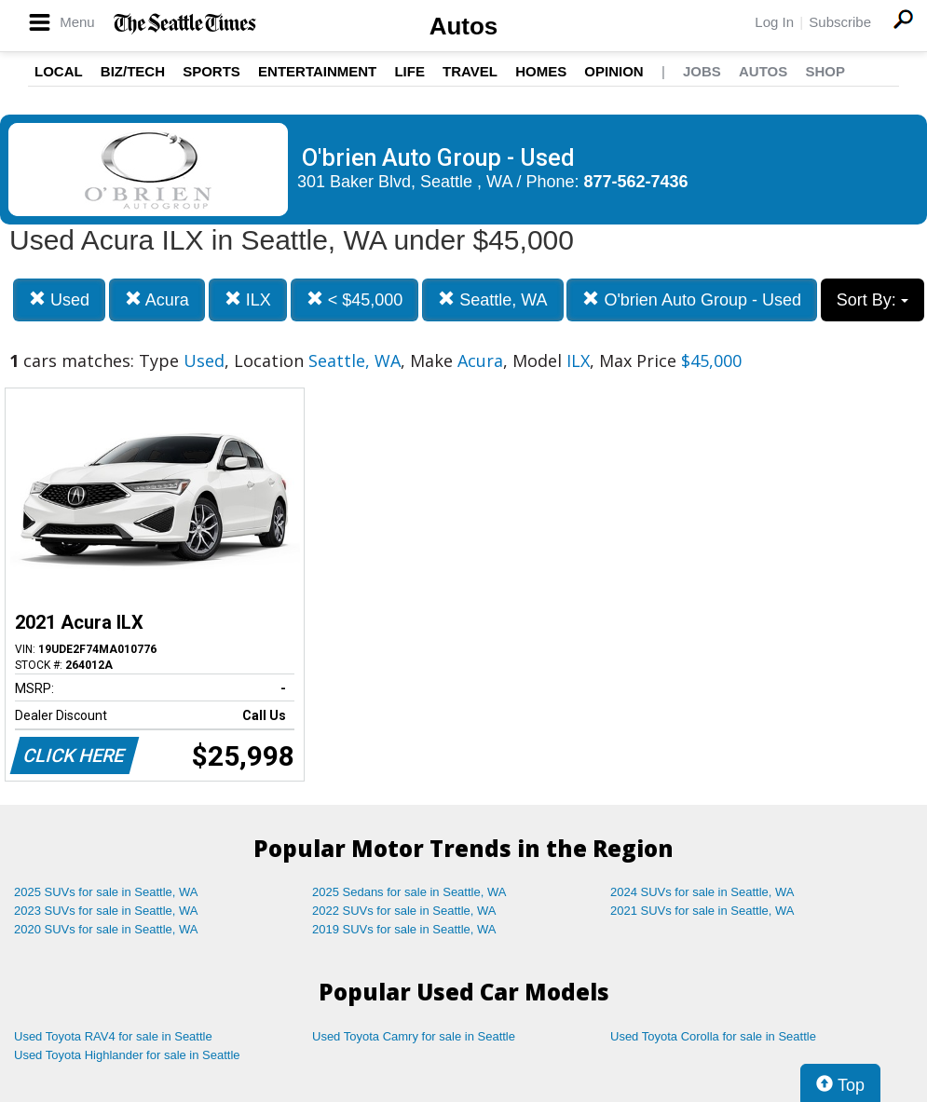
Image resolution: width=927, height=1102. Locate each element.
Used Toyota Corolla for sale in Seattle (713, 1036)
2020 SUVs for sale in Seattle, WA (106, 929)
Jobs (702, 71)
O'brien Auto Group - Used (691, 299)
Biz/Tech (133, 71)
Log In (774, 22)
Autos (463, 26)
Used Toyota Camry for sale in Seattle (413, 1036)
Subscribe (840, 22)
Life (409, 71)
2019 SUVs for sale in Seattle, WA (404, 929)
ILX (248, 299)
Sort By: (872, 300)
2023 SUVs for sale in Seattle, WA (106, 911)
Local (58, 71)
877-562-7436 (636, 181)
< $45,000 (355, 299)
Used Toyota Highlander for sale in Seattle (127, 1055)
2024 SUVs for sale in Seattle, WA (702, 892)
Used (59, 299)
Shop (825, 71)
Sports (211, 71)
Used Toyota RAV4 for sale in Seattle (113, 1036)
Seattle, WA (492, 299)
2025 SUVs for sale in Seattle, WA (106, 892)
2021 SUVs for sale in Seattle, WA (702, 911)
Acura (157, 299)
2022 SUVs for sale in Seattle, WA (404, 911)
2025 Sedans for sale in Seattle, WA (409, 892)
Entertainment (317, 71)
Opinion (613, 71)
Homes (540, 71)
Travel (470, 71)
